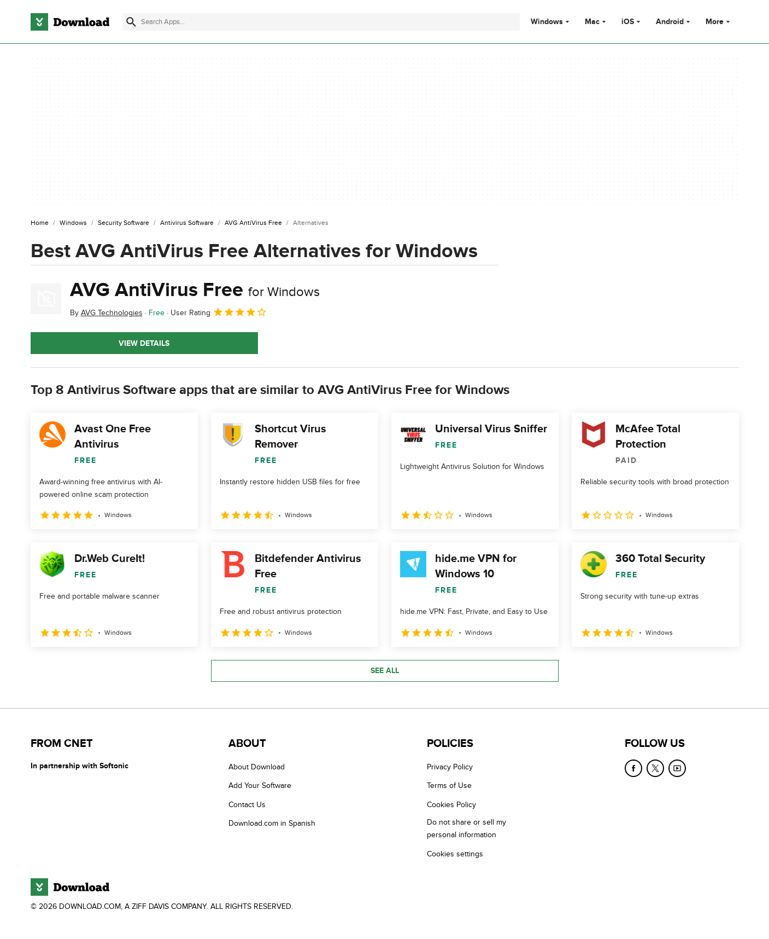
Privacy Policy (450, 767)
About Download (256, 767)
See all (385, 670)
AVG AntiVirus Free (195, 290)
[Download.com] (70, 22)
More (719, 21)
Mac (592, 22)
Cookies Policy (451, 804)
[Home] (40, 223)
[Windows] (73, 223)
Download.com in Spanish (271, 823)
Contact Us (247, 804)
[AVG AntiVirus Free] (253, 223)
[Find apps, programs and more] (321, 22)
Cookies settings (455, 853)
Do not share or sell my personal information (466, 828)
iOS (627, 22)
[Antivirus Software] (187, 223)
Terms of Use (449, 785)
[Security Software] (123, 223)
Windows (547, 22)
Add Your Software (259, 785)
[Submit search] (131, 22)
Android (670, 22)
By (106, 312)
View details (144, 343)
